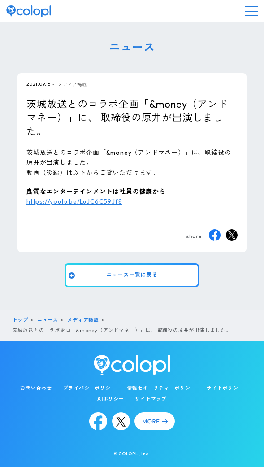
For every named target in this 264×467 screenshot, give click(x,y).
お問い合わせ (36, 388)
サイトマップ (151, 399)
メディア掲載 (72, 84)
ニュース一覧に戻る (132, 274)
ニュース (47, 320)
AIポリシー (110, 399)
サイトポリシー (225, 388)
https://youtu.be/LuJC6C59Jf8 (74, 201)
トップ (20, 320)
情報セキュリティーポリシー (161, 388)
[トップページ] (28, 11)
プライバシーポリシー (89, 388)
